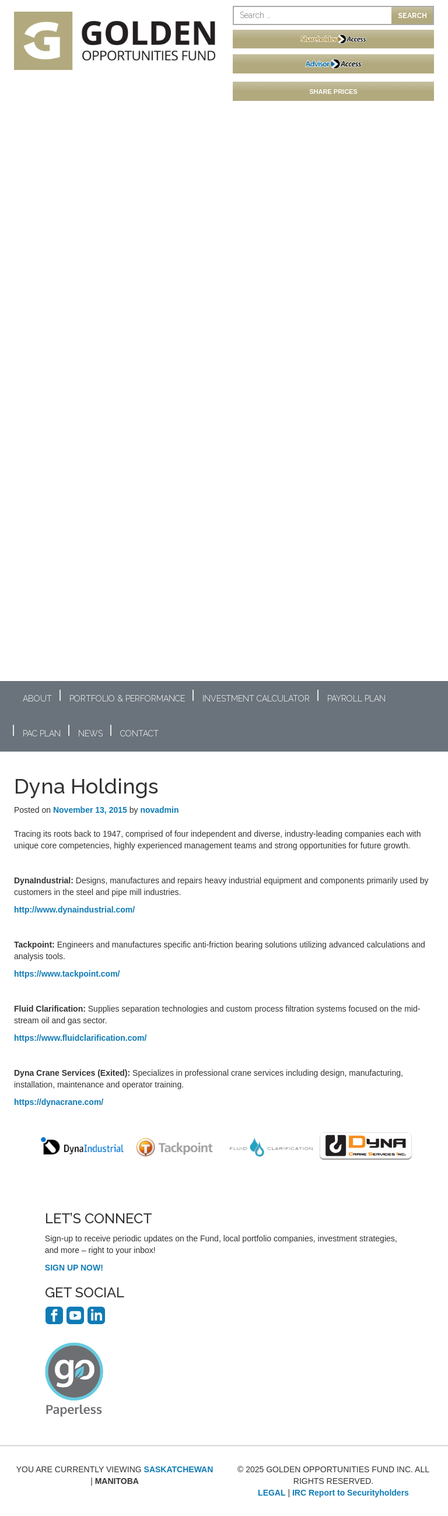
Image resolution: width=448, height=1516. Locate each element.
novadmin (159, 810)
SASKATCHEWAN (179, 1469)
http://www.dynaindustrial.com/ (74, 909)
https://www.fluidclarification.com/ (80, 1038)
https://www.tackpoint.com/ (67, 973)
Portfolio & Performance (127, 698)
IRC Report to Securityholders (350, 1492)
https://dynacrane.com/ (58, 1102)
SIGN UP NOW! (74, 1267)
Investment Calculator (256, 698)
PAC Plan (42, 733)
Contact (139, 733)
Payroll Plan (356, 698)
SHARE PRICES (333, 91)
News (90, 733)
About (37, 698)
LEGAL (271, 1492)
